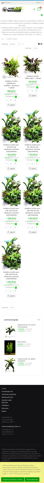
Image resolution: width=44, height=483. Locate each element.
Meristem (5, 408)
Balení (4, 411)
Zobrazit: (28, 48)
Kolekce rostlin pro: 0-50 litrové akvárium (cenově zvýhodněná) (11, 148)
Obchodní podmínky (9, 394)
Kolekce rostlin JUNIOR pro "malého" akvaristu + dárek (11, 84)
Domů (3, 39)
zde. (31, 474)
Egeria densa (22, 342)
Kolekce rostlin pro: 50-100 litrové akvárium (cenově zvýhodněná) (33, 148)
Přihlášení (5, 405)
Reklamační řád (7, 397)
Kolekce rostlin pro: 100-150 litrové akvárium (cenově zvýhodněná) (11, 211)
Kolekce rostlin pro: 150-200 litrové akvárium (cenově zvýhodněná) (33, 211)
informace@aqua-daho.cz (11, 426)
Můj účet (5, 402)
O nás (4, 388)
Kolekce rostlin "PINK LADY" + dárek (33, 77)
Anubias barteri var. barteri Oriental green (27, 326)
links (38, 2)
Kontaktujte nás (7, 391)
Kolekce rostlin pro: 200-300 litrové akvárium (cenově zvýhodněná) (11, 275)
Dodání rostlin (7, 400)
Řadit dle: (5, 44)
